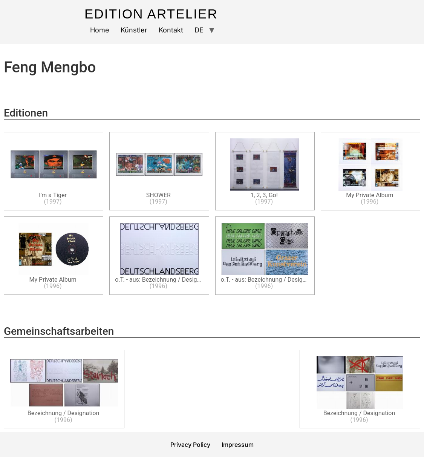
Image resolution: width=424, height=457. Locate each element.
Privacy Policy (190, 444)
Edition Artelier (151, 13)
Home (99, 30)
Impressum (238, 444)
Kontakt (171, 30)
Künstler (134, 30)
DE (199, 30)
